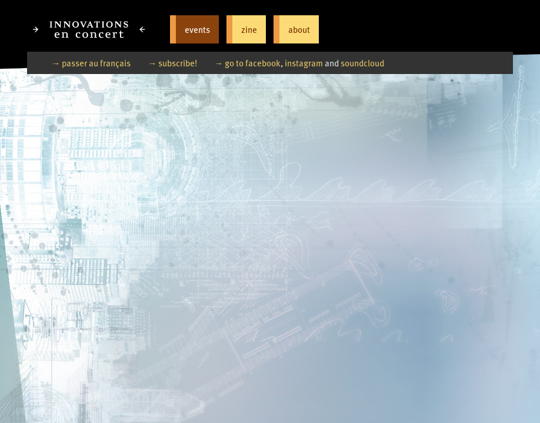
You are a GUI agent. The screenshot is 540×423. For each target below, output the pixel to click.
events (197, 29)
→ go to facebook (247, 62)
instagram (304, 62)
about (299, 29)
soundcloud (362, 62)
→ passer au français (91, 62)
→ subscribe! (172, 62)
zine (249, 29)
